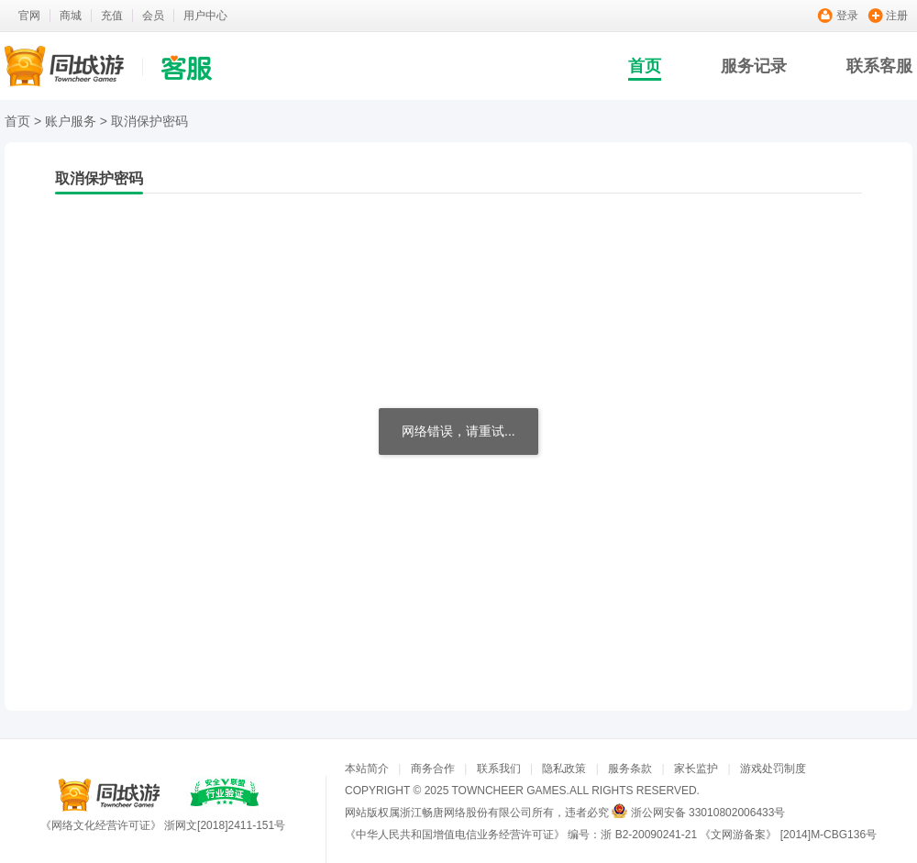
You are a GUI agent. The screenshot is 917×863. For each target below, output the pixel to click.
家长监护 (696, 768)
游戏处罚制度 (773, 768)
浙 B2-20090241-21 (649, 834)
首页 (644, 66)
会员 (153, 15)
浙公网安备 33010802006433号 (708, 812)
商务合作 (433, 768)
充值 (112, 15)
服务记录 (754, 66)
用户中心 (205, 15)
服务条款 (630, 768)
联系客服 (879, 66)
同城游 (109, 795)
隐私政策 (564, 768)
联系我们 (499, 768)
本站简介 (367, 768)
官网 (29, 15)
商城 (71, 15)
